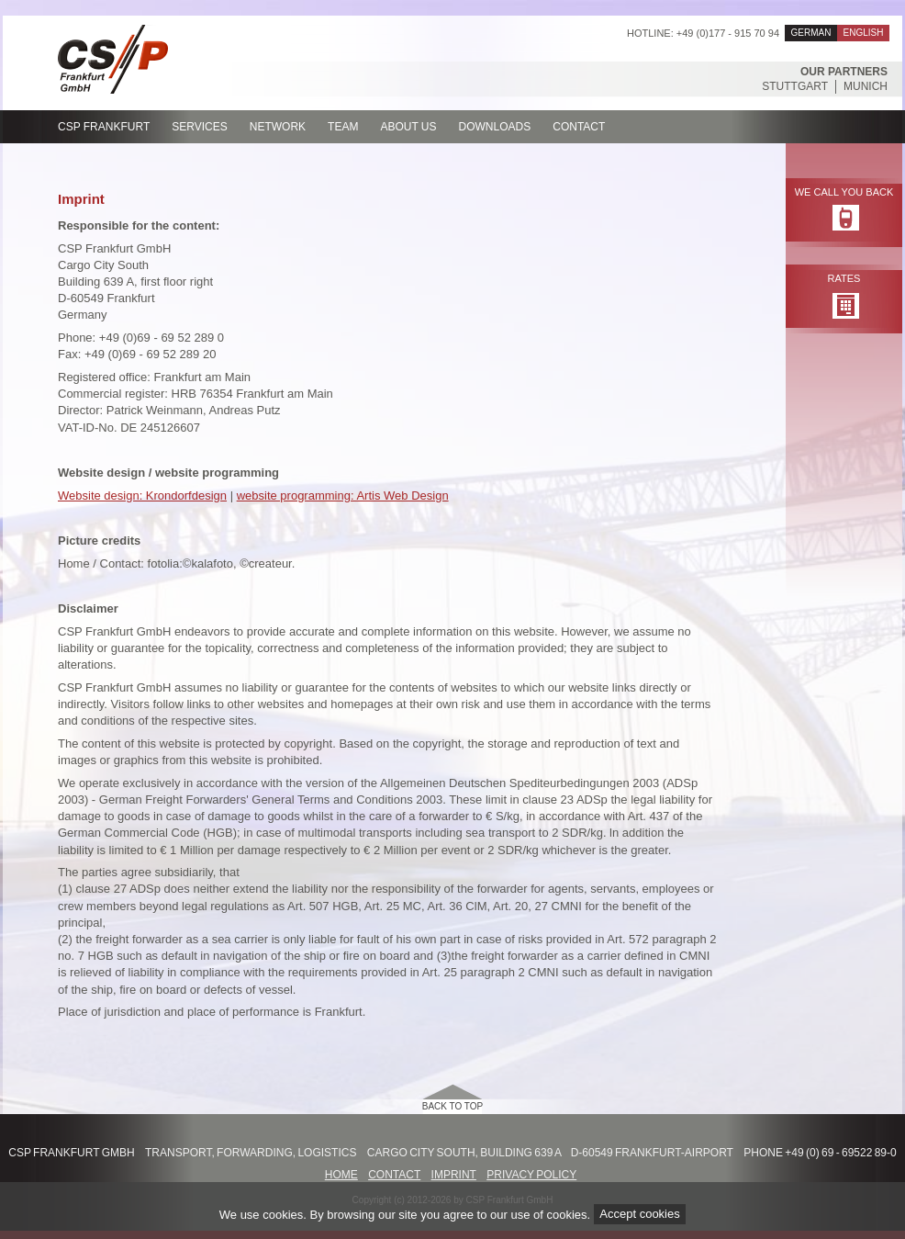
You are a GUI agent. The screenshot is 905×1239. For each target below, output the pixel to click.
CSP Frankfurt (104, 126)
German (811, 33)
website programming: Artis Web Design (343, 495)
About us (408, 126)
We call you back (844, 191)
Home (341, 1174)
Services (199, 126)
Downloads (495, 126)
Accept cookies (639, 1215)
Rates (844, 278)
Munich (866, 86)
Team (343, 126)
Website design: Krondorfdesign (142, 495)
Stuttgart (795, 86)
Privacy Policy (531, 1174)
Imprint (453, 1174)
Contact (579, 126)
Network (278, 126)
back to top (453, 1106)
